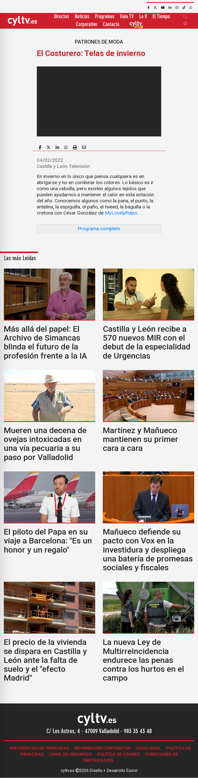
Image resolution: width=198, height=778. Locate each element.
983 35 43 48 (138, 732)
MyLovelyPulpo (121, 213)
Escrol (131, 770)
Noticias (82, 17)
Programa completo (99, 229)
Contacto (111, 24)
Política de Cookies (118, 754)
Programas (104, 17)
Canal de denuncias (70, 754)
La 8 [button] (143, 17)
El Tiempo (161, 17)
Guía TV (127, 17)
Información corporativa (102, 748)
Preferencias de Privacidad (39, 748)
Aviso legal (148, 748)
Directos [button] (61, 17)
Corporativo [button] (86, 24)
